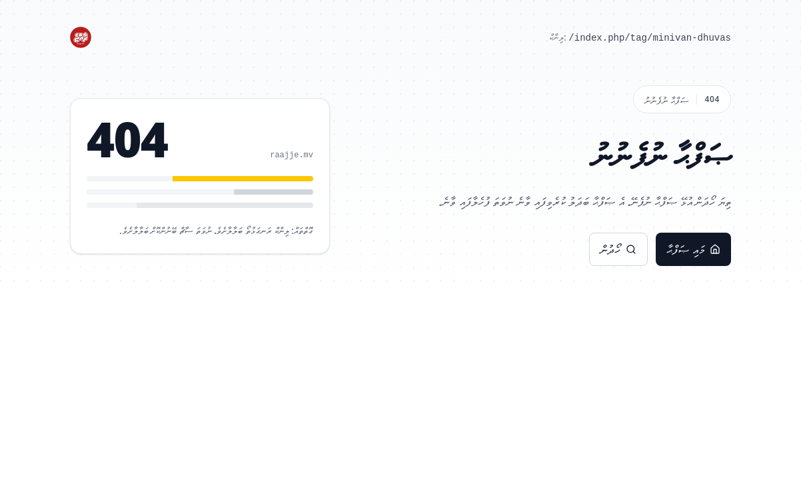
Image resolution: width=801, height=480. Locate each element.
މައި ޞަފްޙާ (693, 249)
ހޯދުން (618, 249)
